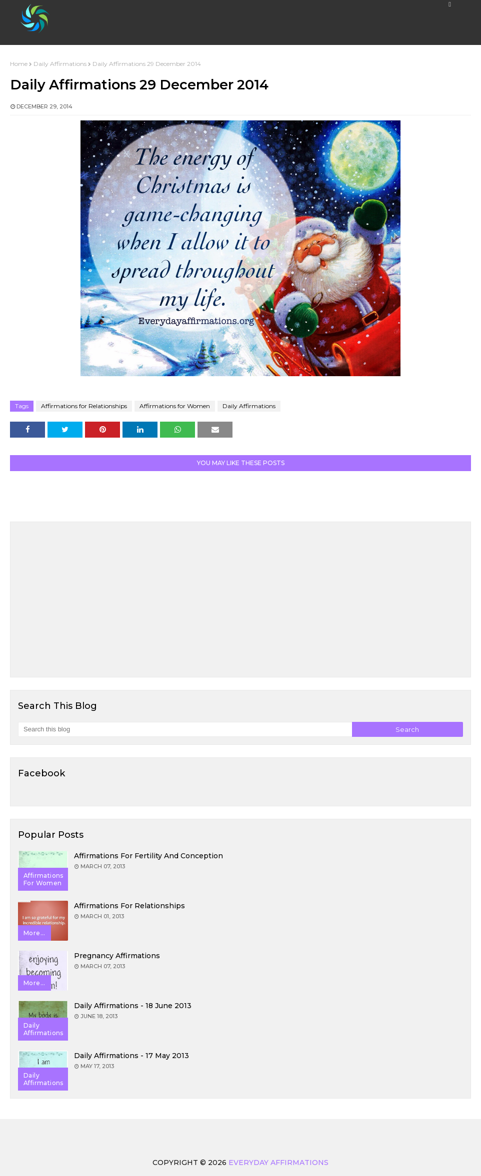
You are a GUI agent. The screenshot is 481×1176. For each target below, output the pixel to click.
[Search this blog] (185, 729)
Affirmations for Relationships (84, 406)
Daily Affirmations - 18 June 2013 (133, 1005)
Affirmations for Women (175, 406)
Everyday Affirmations (278, 1162)
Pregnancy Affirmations (117, 955)
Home (19, 63)
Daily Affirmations (60, 63)
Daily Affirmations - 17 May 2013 (131, 1055)
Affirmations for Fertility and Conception (148, 855)
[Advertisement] (240, 599)
